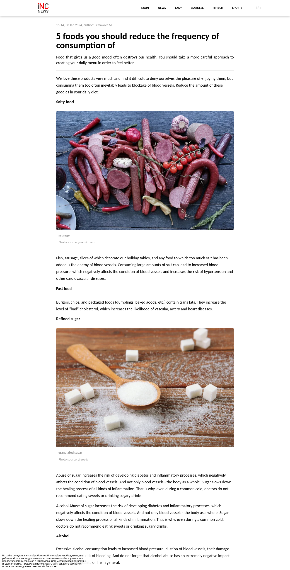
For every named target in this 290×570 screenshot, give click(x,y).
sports (237, 8)
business (197, 8)
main (145, 8)
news (162, 8)
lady (178, 8)
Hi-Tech (218, 8)
